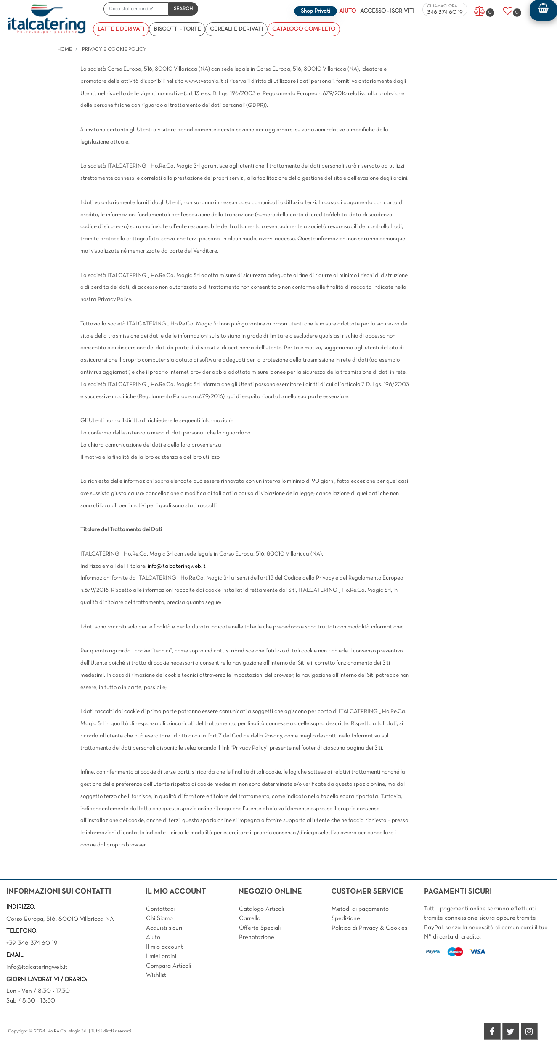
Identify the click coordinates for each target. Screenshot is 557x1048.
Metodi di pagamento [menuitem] (360, 909)
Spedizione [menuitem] (346, 918)
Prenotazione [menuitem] (256, 937)
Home (64, 49)
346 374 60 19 (445, 12)
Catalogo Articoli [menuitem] (261, 909)
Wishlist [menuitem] (156, 975)
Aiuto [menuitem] (153, 937)
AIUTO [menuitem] (347, 11)
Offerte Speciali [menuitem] (260, 928)
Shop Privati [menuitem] (315, 11)
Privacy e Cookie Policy (114, 49)
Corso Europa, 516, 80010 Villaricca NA (60, 919)
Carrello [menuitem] (249, 918)
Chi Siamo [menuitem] (159, 918)
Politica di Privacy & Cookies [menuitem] (369, 928)
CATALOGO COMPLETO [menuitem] (303, 29)
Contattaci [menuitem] (160, 909)
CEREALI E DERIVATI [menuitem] (236, 29)
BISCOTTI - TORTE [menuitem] (177, 29)
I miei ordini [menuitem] (161, 956)
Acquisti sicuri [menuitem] (164, 928)
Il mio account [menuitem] (164, 947)
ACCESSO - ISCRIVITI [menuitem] (387, 11)
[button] (183, 9)
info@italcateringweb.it (177, 566)
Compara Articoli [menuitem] (168, 966)
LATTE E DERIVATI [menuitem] (121, 29)
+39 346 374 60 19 (32, 943)
